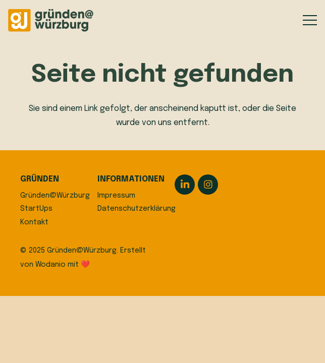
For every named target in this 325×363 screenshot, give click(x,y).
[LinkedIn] (185, 184)
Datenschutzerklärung (136, 208)
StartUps (36, 208)
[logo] (50, 20)
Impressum (116, 195)
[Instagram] (208, 184)
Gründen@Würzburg (55, 195)
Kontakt (34, 222)
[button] (309, 20)
